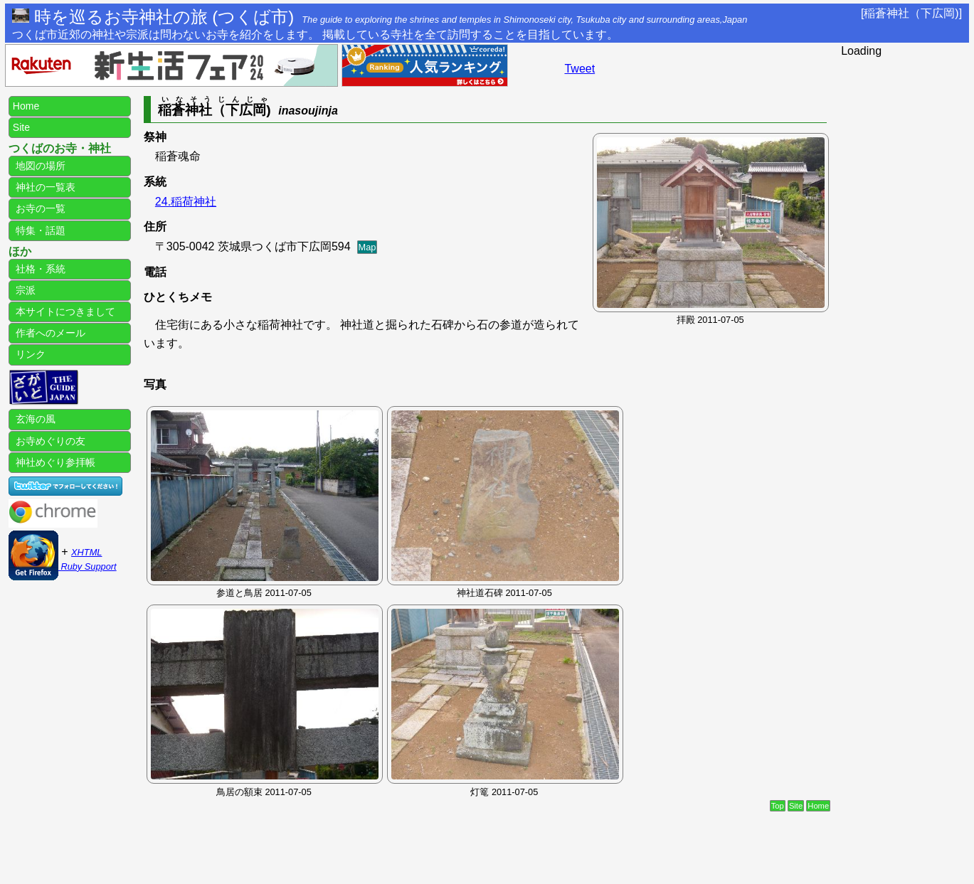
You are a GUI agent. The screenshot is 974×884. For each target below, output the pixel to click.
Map (367, 247)
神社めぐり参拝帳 (54, 462)
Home (818, 806)
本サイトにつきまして (64, 311)
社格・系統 (39, 269)
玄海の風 (34, 419)
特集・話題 (39, 230)
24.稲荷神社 (185, 202)
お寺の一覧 (39, 208)
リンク (29, 354)
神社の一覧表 (44, 187)
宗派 (24, 290)
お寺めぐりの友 (49, 441)
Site (796, 806)
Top (777, 806)
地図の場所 (39, 165)
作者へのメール (49, 333)
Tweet (579, 69)
